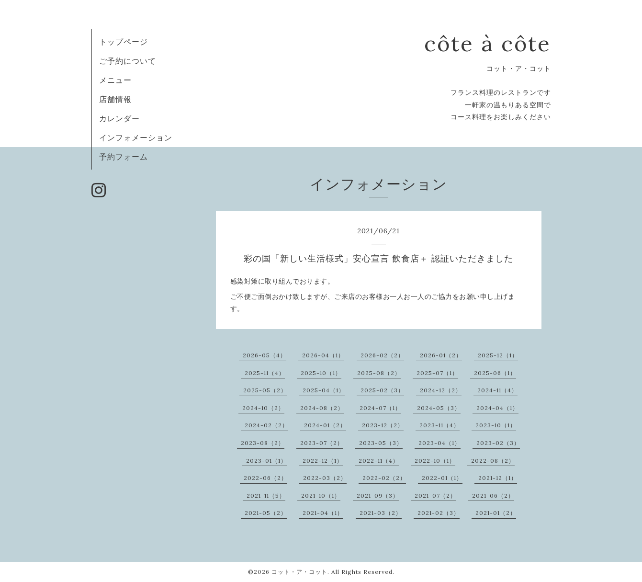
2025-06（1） (495, 373)
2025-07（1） (437, 373)
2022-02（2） (384, 477)
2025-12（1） (498, 355)
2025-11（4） (265, 373)
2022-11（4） (379, 460)
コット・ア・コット (299, 571)
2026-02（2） (382, 355)
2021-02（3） (438, 512)
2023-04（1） (439, 442)
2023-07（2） (321, 442)
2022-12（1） (323, 460)
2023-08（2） (262, 442)
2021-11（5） (266, 495)
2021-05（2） (266, 512)
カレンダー (119, 118)
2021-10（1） (320, 495)
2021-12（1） (497, 477)
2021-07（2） (435, 495)
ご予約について (127, 61)
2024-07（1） (380, 407)
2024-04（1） (497, 407)
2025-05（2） (265, 390)
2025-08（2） (379, 373)
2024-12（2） (441, 390)
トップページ (123, 41)
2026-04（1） (323, 355)
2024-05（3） (439, 407)
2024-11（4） (497, 390)
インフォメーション (135, 137)
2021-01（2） (495, 512)
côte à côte (487, 43)
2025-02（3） (382, 390)
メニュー (115, 80)
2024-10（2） (263, 407)
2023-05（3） (381, 442)
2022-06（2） (265, 477)
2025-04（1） (324, 390)
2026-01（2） (441, 355)
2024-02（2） (266, 425)
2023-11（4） (439, 425)
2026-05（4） (264, 355)
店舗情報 (115, 99)
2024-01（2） (325, 425)
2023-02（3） (498, 442)
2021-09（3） (378, 495)
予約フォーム (123, 156)
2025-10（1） (321, 373)
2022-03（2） (325, 477)
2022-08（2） (493, 460)
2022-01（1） (442, 477)
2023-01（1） (266, 460)
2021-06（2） (493, 495)
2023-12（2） (383, 425)
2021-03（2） (381, 512)
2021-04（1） (323, 512)
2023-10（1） (495, 425)
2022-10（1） (435, 460)
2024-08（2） (322, 407)
